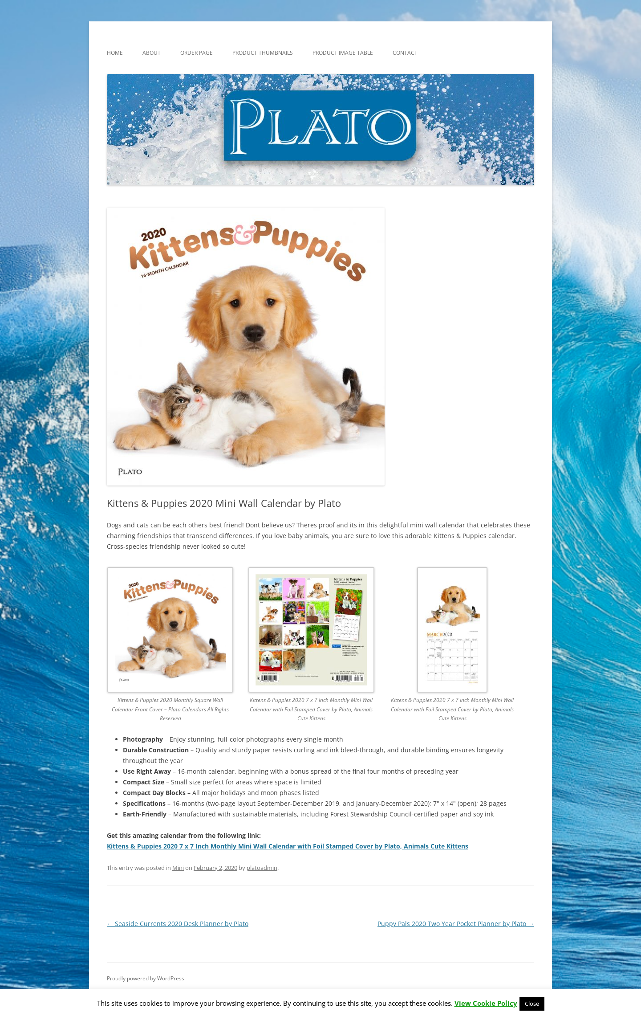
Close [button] (532, 1004)
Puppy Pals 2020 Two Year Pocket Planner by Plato (455, 923)
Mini (178, 868)
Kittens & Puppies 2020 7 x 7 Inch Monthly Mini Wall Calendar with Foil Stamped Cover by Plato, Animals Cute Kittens (287, 846)
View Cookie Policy (485, 1003)
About (151, 53)
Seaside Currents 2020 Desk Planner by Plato (177, 923)
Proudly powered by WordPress (145, 978)
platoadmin (262, 868)
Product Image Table (342, 53)
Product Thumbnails (262, 53)
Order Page (196, 53)
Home (115, 53)
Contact (405, 53)
